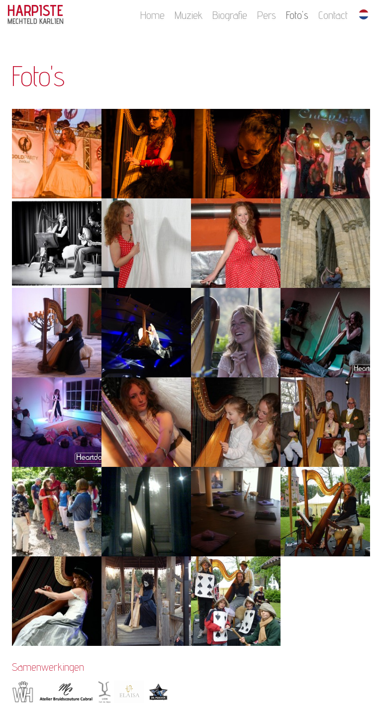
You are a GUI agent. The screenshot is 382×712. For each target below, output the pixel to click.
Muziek (188, 14)
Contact (333, 14)
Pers (266, 14)
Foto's (297, 14)
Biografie (229, 14)
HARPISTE (35, 14)
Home (152, 14)
